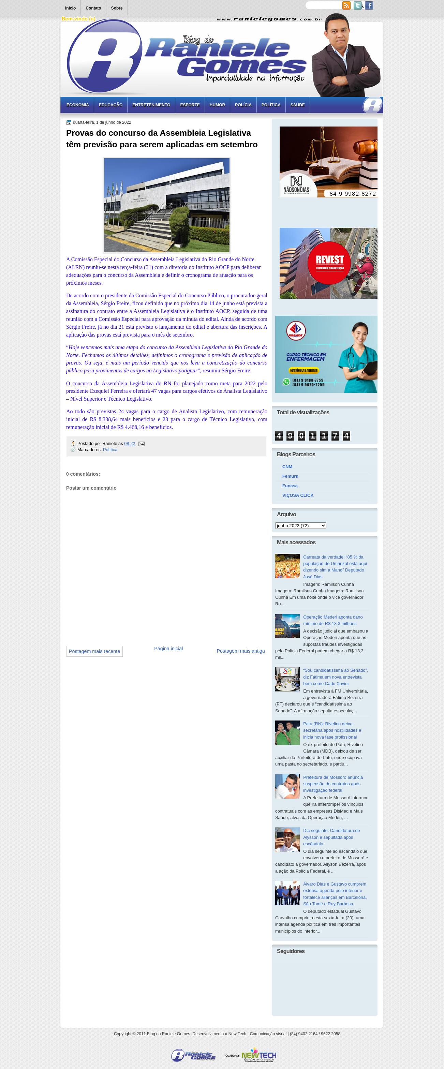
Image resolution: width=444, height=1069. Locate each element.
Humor (217, 105)
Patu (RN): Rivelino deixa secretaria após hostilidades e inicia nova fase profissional (332, 730)
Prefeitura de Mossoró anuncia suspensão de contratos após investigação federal (333, 784)
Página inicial (168, 648)
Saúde (298, 105)
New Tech (237, 1033)
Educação (110, 105)
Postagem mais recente (94, 651)
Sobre (117, 8)
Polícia (243, 105)
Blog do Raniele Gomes (168, 1033)
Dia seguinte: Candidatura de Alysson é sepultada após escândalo (331, 837)
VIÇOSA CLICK (298, 495)
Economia (77, 105)
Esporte (189, 105)
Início (70, 8)
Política (271, 105)
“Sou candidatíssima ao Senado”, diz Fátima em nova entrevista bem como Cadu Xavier (335, 677)
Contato (93, 8)
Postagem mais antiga (241, 651)
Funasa (290, 485)
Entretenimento (151, 105)
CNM (287, 466)
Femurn (290, 476)
